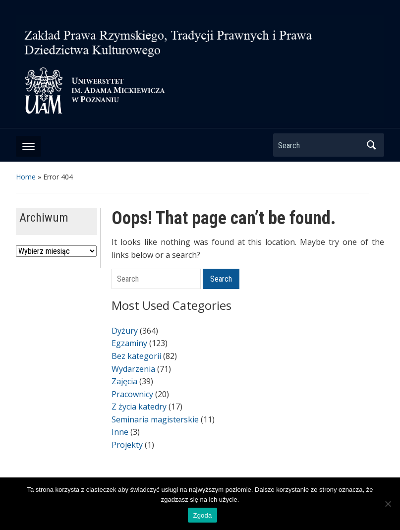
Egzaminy (129, 343)
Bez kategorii (136, 356)
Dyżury (125, 330)
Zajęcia (124, 381)
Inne (120, 431)
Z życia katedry (139, 406)
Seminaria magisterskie (155, 419)
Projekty (127, 444)
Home (26, 176)
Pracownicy (132, 394)
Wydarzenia (133, 368)
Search (371, 145)
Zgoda (202, 515)
